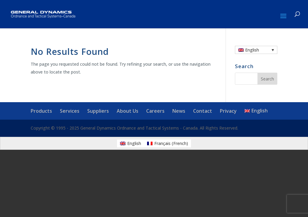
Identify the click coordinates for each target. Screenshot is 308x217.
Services (69, 111)
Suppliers (98, 111)
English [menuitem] (252, 50)
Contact (202, 111)
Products (41, 111)
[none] (256, 50)
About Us (127, 111)
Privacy (228, 111)
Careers (155, 111)
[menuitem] (256, 50)
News (178, 111)
